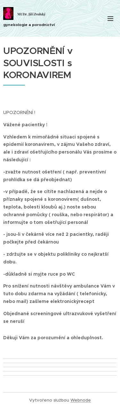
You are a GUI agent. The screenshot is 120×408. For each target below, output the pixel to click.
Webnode (80, 400)
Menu (110, 18)
